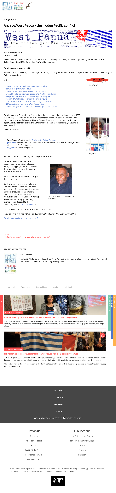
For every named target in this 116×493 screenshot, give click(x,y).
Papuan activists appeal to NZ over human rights (26, 86)
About (59, 411)
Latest (1, 311)
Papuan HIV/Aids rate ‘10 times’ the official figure (26, 99)
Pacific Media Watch (33, 455)
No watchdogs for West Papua (18, 89)
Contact (59, 397)
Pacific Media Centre (33, 450)
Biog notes (11, 147)
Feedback (59, 404)
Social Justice (68, 287)
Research (82, 455)
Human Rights (41, 287)
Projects (82, 450)
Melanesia (12, 287)
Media (55, 287)
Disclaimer (59, 390)
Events (112, 303)
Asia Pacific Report (34, 441)
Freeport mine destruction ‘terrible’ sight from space (27, 96)
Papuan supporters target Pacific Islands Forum (25, 91)
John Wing (11, 142)
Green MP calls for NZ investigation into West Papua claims (30, 94)
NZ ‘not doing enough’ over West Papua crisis (24, 104)
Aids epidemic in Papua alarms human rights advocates (29, 101)
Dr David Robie (29, 204)
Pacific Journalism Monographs (82, 441)
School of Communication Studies (48, 469)
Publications (109, 306)
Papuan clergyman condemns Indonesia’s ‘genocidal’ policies (31, 106)
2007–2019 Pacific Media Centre (47, 418)
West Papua (25, 287)
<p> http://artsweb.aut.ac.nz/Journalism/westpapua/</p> (27, 235)
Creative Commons (74, 418)
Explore (115, 304)
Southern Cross (34, 459)
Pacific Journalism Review (82, 436)
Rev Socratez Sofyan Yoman (43, 140)
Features (34, 436)
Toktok (82, 445)
